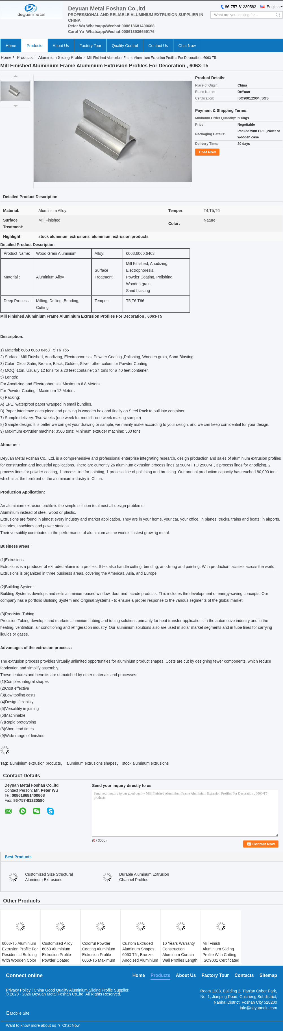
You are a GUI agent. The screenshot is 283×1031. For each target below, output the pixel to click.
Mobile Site (17, 1013)
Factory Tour (90, 45)
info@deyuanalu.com (258, 1008)
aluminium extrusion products (35, 763)
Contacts (244, 975)
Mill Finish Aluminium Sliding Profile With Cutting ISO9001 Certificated (221, 952)
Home (11, 45)
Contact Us (158, 45)
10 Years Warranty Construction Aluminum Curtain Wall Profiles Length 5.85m (179, 954)
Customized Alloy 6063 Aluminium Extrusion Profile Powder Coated (57, 952)
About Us (61, 45)
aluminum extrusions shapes (91, 763)
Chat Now (187, 45)
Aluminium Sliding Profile (60, 57)
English (273, 7)
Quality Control (125, 45)
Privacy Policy (18, 990)
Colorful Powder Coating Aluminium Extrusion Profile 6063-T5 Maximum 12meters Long (98, 954)
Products (34, 45)
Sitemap (268, 975)
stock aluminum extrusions (145, 763)
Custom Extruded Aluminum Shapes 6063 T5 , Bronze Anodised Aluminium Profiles (140, 954)
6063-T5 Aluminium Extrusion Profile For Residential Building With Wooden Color (20, 952)
